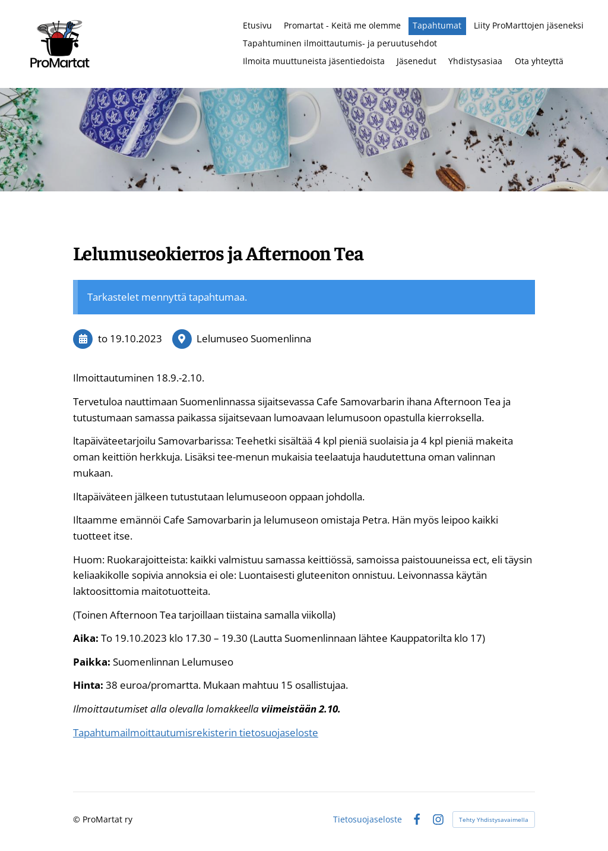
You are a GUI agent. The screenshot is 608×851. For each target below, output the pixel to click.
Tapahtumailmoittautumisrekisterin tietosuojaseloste (195, 732)
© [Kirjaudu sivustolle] (78, 819)
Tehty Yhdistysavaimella (493, 819)
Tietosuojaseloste (367, 819)
